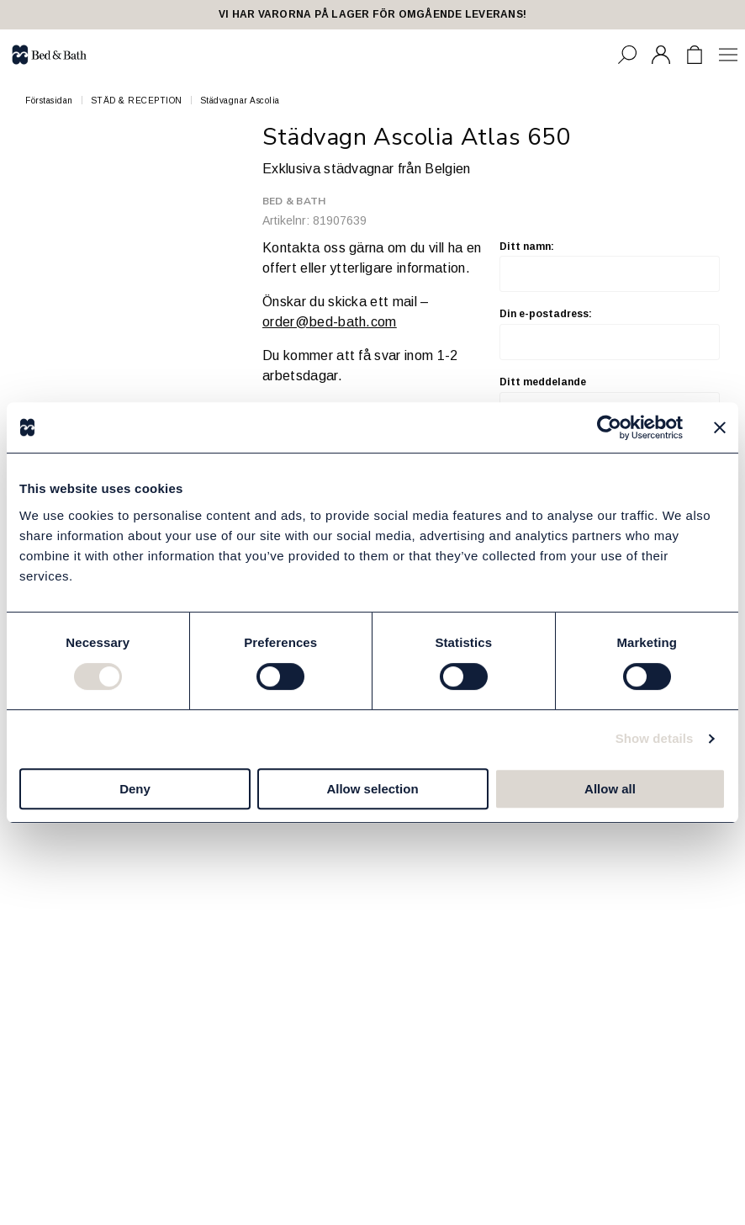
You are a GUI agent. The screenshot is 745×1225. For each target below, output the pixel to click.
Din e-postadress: (609, 334)
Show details (655, 738)
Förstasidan (49, 100)
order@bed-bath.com (329, 322)
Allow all (610, 789)
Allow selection (372, 789)
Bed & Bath (293, 201)
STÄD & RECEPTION (136, 100)
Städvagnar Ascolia (240, 100)
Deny (135, 789)
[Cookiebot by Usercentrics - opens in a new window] (609, 427)
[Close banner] (720, 427)
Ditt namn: (609, 267)
